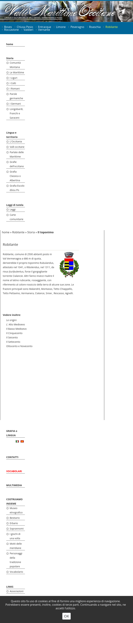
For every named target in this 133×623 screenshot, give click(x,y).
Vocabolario (16, 571)
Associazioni (16, 591)
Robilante (111, 27)
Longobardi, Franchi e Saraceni (16, 113)
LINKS (9, 586)
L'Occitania (16, 141)
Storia (10, 58)
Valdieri (28, 30)
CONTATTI (12, 457)
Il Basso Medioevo (16, 328)
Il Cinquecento (14, 333)
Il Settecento (13, 341)
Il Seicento (12, 337)
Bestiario (15, 517)
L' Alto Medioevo (15, 324)
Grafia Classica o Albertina (15, 176)
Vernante (44, 30)
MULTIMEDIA (14, 485)
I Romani (15, 88)
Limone (61, 27)
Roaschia (95, 27)
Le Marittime (17, 72)
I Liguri (13, 77)
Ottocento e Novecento (19, 346)
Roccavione (11, 30)
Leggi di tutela (14, 205)
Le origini (11, 320)
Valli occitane (17, 146)
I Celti (13, 83)
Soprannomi (17, 528)
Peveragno (77, 27)
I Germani (15, 103)
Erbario (14, 523)
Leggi (13, 209)
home (9, 44)
